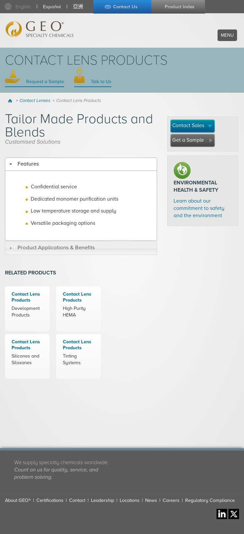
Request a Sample (44, 81)
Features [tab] (23, 164)
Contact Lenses (35, 100)
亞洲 (78, 7)
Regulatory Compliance (210, 500)
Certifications (49, 500)
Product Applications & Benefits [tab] (51, 247)
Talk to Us (100, 81)
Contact (77, 500)
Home (11, 100)
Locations (130, 500)
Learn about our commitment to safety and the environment (199, 208)
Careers (171, 500)
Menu (227, 35)
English (23, 7)
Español (52, 7)
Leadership (102, 500)
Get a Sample (188, 140)
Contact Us (125, 7)
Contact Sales (188, 125)
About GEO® (18, 500)
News (151, 500)
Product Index (179, 7)
